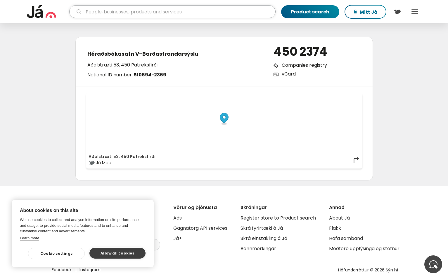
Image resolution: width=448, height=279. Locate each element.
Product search (310, 11)
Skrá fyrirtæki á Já (262, 228)
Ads (177, 218)
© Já (299, 97)
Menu (415, 11)
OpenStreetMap (320, 97)
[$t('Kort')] (397, 11)
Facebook (62, 270)
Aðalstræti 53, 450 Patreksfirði (122, 65)
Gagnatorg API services (200, 228)
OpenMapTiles (348, 97)
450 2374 (300, 51)
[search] (172, 12)
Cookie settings (56, 253)
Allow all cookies (117, 253)
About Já (339, 218)
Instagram (90, 270)
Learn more (29, 238)
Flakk (335, 228)
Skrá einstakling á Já (264, 238)
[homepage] (47, 11)
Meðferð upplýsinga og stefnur (364, 248)
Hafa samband (346, 238)
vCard (289, 74)
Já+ (177, 238)
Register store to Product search (278, 218)
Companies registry (304, 65)
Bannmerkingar (258, 248)
